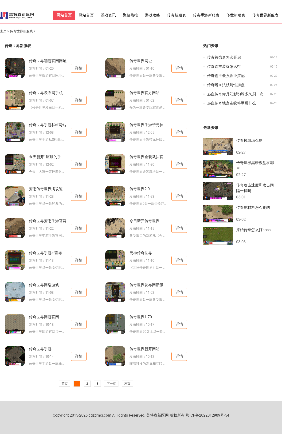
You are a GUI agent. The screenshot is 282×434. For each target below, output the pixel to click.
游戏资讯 (108, 15)
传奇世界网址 (140, 61)
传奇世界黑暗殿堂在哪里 (255, 166)
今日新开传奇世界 (144, 221)
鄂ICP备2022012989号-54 (207, 415)
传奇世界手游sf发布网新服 (48, 253)
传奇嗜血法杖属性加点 (226, 85)
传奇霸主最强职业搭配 (226, 75)
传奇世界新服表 (265, 15)
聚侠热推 (130, 15)
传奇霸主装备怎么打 (224, 66)
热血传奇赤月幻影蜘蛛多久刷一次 (235, 94)
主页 (3, 31)
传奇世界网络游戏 (44, 285)
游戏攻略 (152, 15)
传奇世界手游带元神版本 (148, 125)
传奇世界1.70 (140, 317)
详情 (78, 68)
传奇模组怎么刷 (249, 140)
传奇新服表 (176, 15)
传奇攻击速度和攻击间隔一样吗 (255, 188)
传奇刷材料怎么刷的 (253, 207)
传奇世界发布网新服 (146, 285)
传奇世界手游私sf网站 (47, 125)
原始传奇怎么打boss (253, 230)
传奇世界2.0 (139, 189)
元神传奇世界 (140, 253)
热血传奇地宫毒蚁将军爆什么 (231, 103)
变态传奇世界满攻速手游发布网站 (48, 189)
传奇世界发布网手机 (46, 93)
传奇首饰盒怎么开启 (224, 57)
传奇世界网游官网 (44, 317)
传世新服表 (235, 15)
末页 (127, 383)
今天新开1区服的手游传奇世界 (48, 157)
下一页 (111, 383)
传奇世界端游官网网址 (48, 61)
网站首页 (64, 15)
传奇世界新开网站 (144, 349)
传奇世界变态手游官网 (48, 221)
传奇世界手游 (40, 349)
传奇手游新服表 (206, 15)
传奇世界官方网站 (144, 93)
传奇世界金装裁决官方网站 (148, 157)
